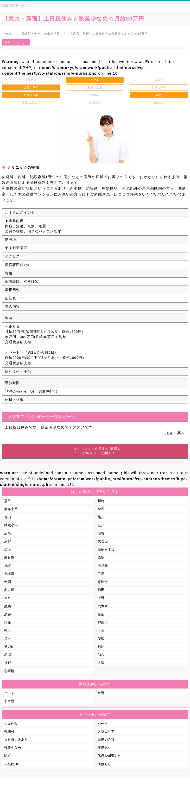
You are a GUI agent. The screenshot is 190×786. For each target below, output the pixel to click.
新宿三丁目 (106, 549)
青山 (7, 517)
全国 (7, 582)
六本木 (103, 606)
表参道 (9, 558)
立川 (101, 525)
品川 (101, 517)
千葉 (101, 630)
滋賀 (101, 533)
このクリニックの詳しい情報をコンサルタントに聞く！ (95, 451)
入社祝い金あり (16, 740)
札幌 (7, 566)
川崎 (101, 501)
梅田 (101, 590)
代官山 (103, 541)
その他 (9, 646)
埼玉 (7, 638)
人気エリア (106, 731)
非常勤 (9, 701)
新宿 (101, 614)
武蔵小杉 (11, 525)
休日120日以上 (109, 756)
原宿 (101, 558)
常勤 (101, 693)
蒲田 (7, 501)
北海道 (9, 574)
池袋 (7, 606)
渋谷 (7, 614)
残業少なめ (12, 748)
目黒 (101, 574)
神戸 (7, 663)
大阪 (101, 663)
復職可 (9, 731)
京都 (7, 541)
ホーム (6, 33)
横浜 (7, 630)
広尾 (7, 549)
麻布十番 (11, 509)
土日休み (11, 723)
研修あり (104, 764)
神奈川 (103, 622)
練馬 (101, 509)
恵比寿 (103, 582)
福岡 (101, 646)
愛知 (101, 638)
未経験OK (11, 764)
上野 (101, 598)
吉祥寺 (103, 566)
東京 (7, 598)
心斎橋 (9, 671)
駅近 (7, 756)
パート (9, 693)
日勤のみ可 (106, 740)
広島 (7, 533)
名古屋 (9, 590)
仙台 (101, 655)
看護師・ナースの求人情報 (40, 33)
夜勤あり (104, 748)
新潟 (7, 655)
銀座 (7, 622)
